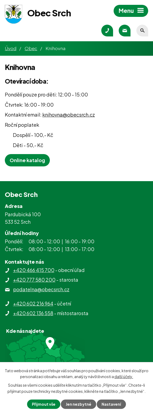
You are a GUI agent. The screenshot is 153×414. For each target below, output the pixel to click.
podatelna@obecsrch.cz (41, 289)
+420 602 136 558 (33, 313)
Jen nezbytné (78, 404)
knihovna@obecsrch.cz (68, 114)
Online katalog (27, 160)
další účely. (123, 376)
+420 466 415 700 (33, 270)
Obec (31, 48)
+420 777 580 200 (34, 280)
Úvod (10, 48)
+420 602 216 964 (33, 303)
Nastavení (111, 404)
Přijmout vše (43, 404)
